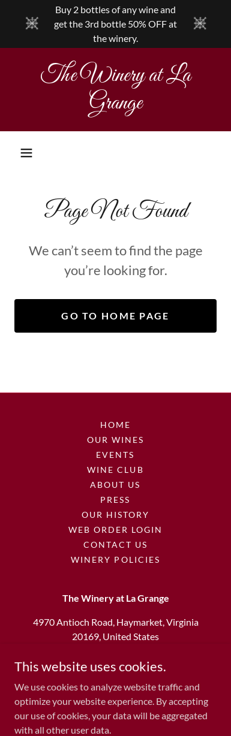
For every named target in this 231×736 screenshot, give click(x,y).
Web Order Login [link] (115, 529)
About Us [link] (115, 484)
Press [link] (115, 499)
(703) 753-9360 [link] (115, 660)
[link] (115, 89)
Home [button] (115, 425)
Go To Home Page (115, 315)
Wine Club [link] (115, 469)
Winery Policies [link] (115, 559)
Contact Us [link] (115, 544)
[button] (26, 153)
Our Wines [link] (115, 440)
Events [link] (115, 455)
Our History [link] (115, 514)
